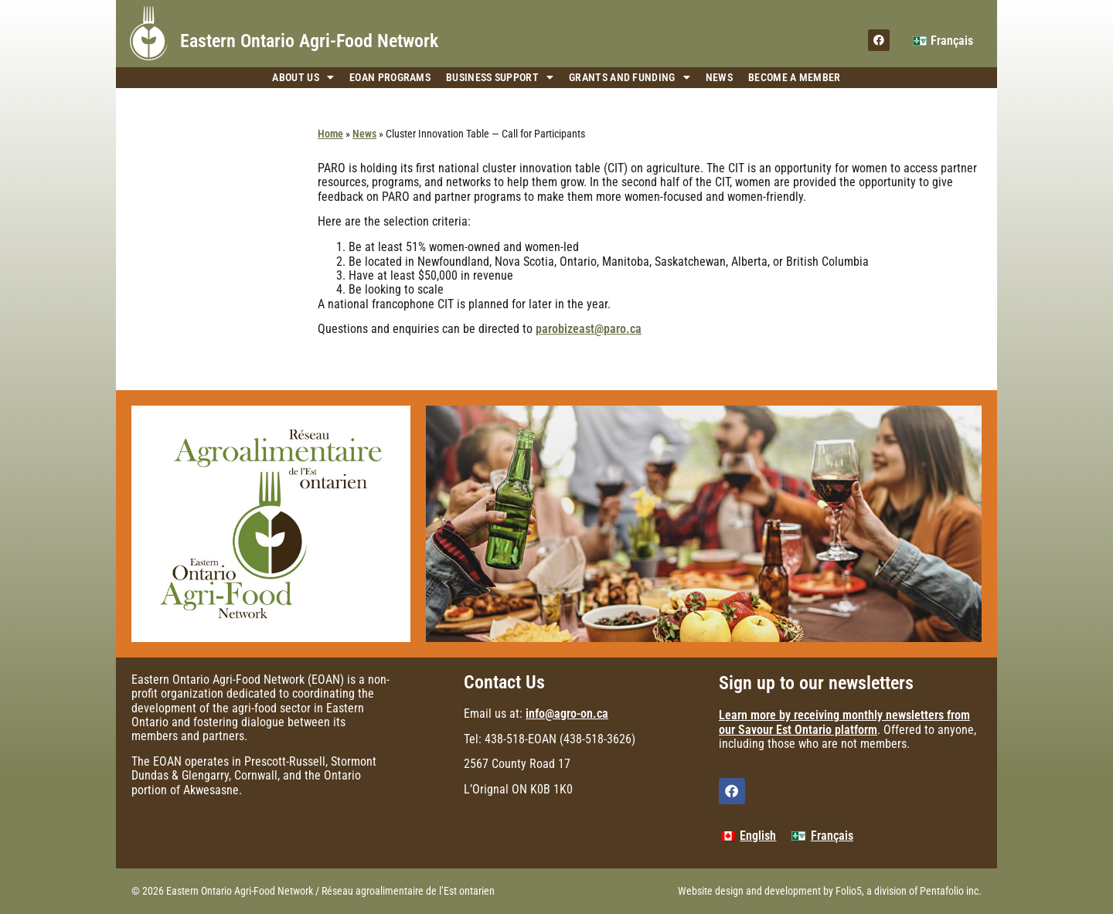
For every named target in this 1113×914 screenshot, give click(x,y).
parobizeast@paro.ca (589, 328)
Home (330, 133)
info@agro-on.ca (567, 713)
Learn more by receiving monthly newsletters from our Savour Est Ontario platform (844, 722)
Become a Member (794, 77)
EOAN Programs (390, 77)
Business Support (499, 77)
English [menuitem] (758, 835)
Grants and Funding (629, 77)
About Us (303, 77)
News (719, 77)
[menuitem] (943, 41)
